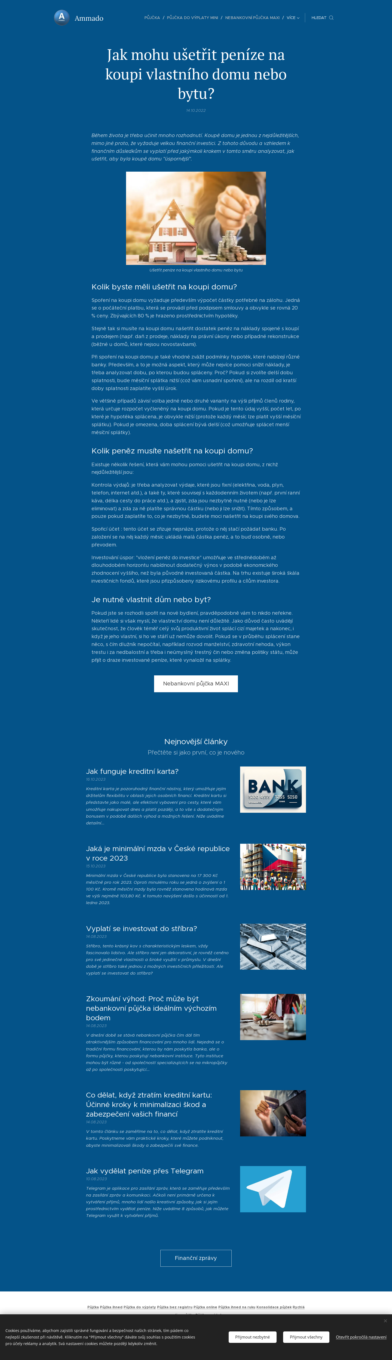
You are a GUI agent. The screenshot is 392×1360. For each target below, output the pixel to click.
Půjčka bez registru (174, 1307)
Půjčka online (205, 1307)
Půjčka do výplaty (140, 1307)
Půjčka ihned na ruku (236, 1307)
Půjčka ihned (111, 1307)
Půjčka (93, 1307)
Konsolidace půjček (274, 1307)
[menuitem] (124, 17)
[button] (322, 17)
